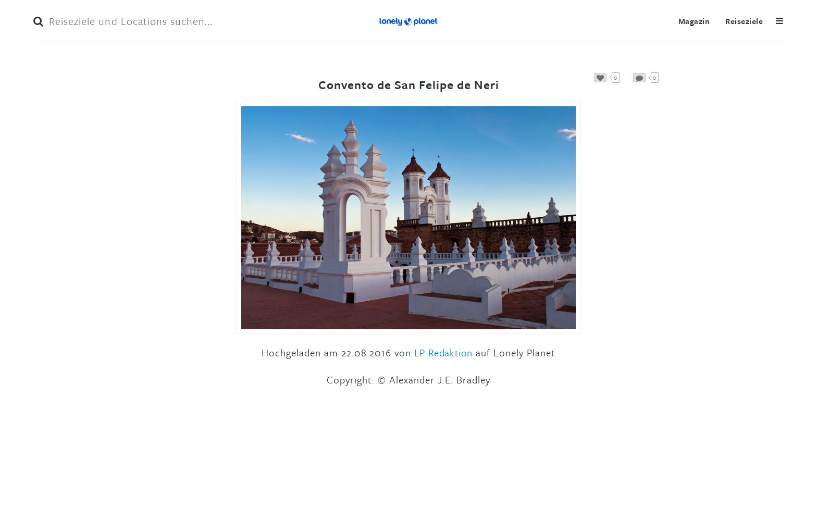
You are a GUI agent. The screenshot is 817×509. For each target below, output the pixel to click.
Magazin (694, 21)
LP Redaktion (443, 352)
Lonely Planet (408, 21)
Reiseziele (744, 21)
